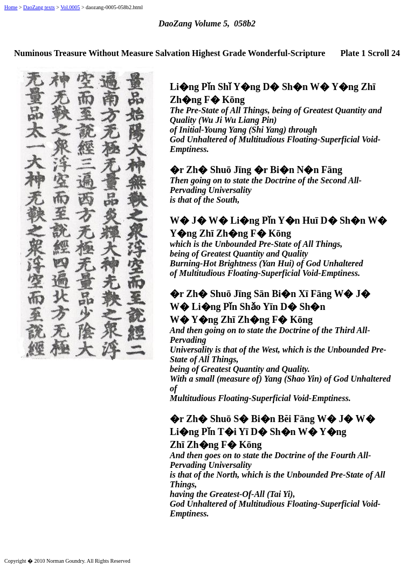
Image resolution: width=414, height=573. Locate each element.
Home (10, 7)
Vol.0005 (70, 7)
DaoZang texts (39, 7)
